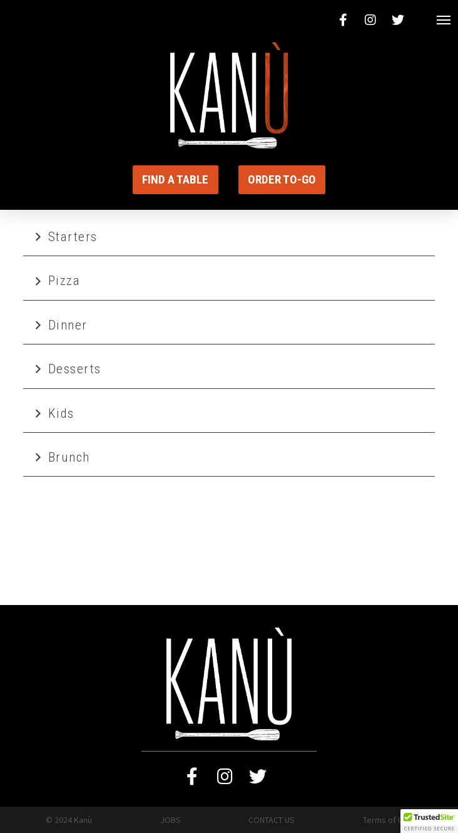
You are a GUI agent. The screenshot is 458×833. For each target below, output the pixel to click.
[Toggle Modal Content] (444, 20)
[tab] (229, 237)
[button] (429, 821)
